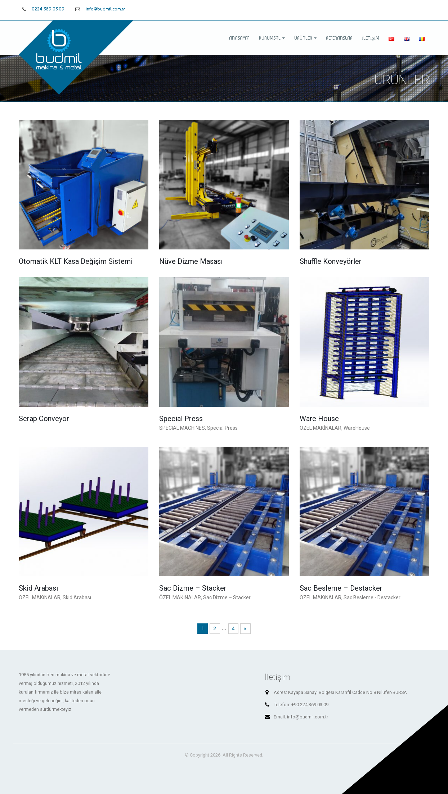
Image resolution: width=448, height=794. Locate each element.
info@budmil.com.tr (105, 9)
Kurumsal (270, 38)
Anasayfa (239, 38)
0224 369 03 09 (48, 9)
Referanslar (339, 38)
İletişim (370, 38)
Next (245, 628)
